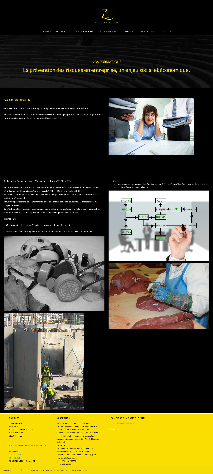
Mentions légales (113, 429)
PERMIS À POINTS (148, 31)
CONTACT (166, 31)
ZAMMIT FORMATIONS (83, 31)
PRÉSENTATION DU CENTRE (54, 31)
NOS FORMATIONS (107, 31)
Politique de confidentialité (122, 423)
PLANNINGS (128, 31)
